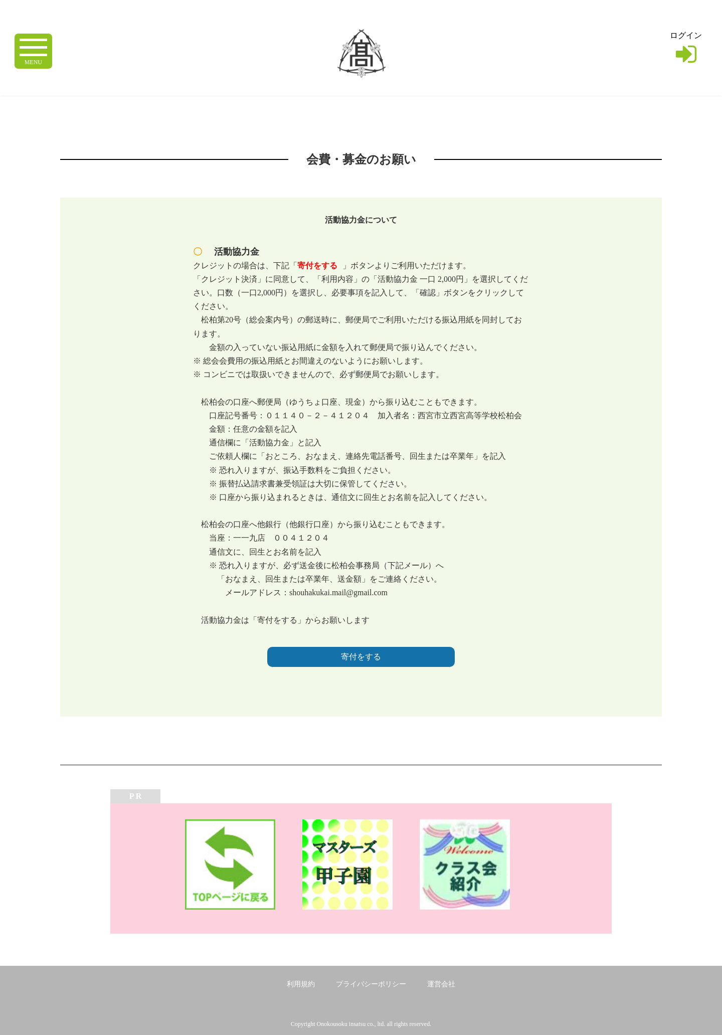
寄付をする (361, 656)
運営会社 (441, 984)
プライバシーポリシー (371, 984)
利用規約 (301, 984)
